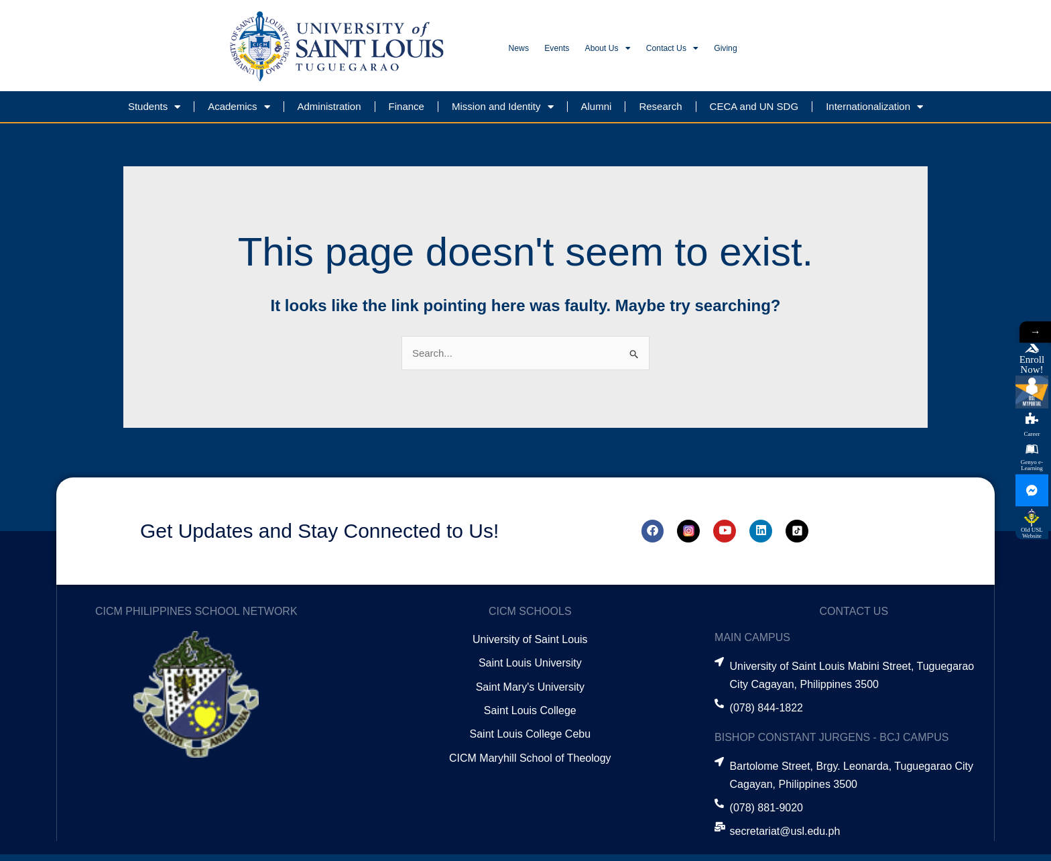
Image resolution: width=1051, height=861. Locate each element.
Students (154, 113)
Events (586, 52)
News (528, 52)
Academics (238, 113)
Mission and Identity (503, 113)
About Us (661, 52)
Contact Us (754, 52)
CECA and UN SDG (754, 112)
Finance (406, 112)
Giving (832, 52)
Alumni (596, 112)
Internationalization (874, 113)
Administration (329, 112)
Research (660, 112)
